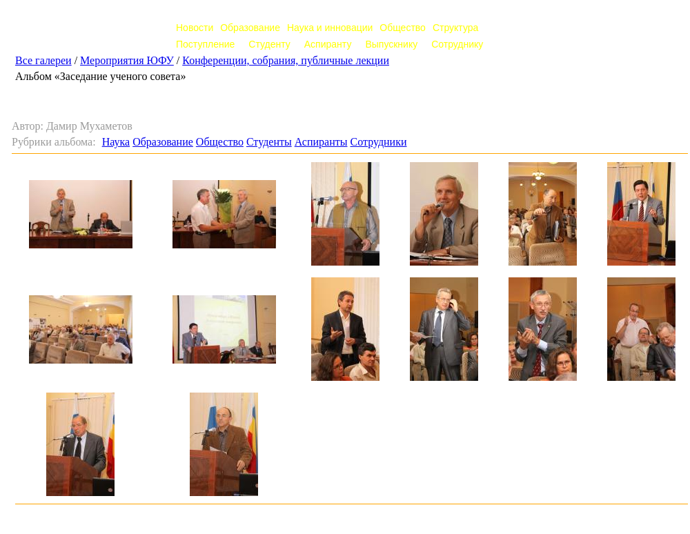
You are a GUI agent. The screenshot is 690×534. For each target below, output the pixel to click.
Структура (455, 27)
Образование (250, 27)
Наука (116, 142)
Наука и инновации (330, 27)
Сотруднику (457, 44)
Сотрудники (378, 142)
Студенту (269, 44)
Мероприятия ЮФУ (127, 60)
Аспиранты (321, 142)
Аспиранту (328, 44)
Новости (194, 27)
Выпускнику (391, 44)
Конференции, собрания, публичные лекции (285, 60)
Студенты (269, 142)
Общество (402, 27)
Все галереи (43, 60)
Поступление (205, 44)
